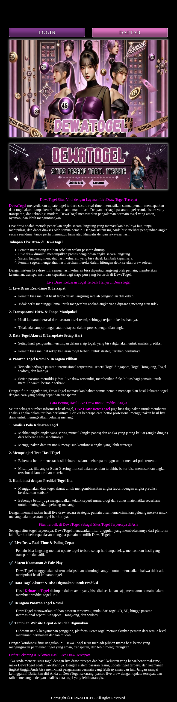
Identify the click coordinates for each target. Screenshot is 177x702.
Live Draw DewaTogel (92, 409)
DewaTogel (17, 206)
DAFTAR (130, 32)
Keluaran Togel (37, 591)
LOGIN (47, 32)
